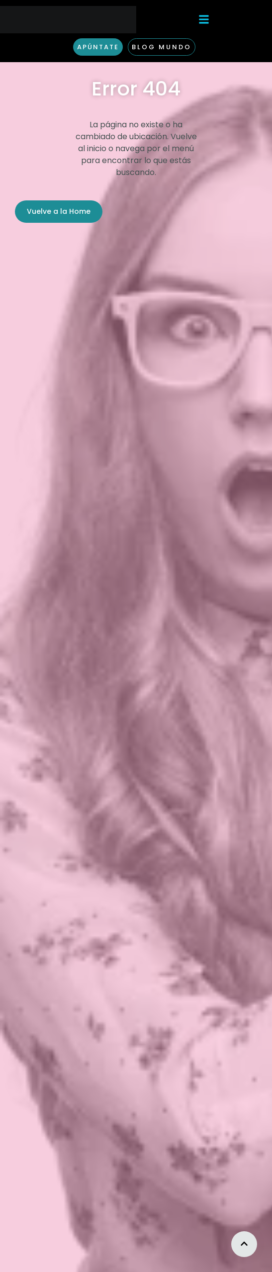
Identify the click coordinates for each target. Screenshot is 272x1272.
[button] (204, 19)
